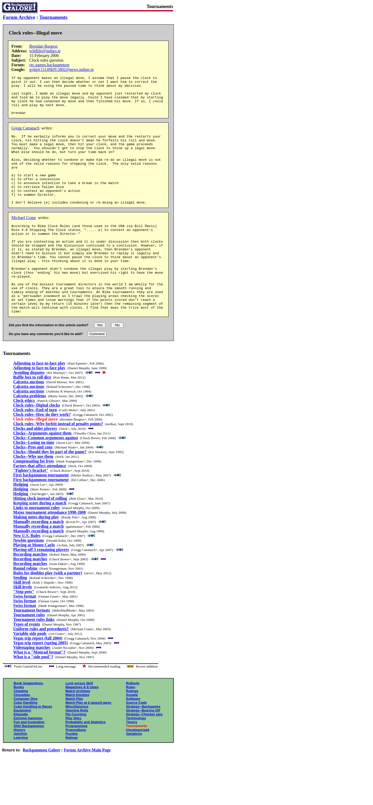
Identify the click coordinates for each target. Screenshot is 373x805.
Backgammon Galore (41, 789)
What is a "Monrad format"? (39, 692)
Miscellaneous (77, 746)
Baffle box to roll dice (32, 417)
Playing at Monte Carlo (34, 584)
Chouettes (21, 734)
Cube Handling (25, 742)
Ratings (72, 777)
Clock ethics (24, 440)
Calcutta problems (29, 435)
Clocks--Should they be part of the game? (50, 491)
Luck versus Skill (79, 723)
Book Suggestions (28, 723)
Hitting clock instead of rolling (40, 538)
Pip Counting (76, 754)
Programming (77, 765)
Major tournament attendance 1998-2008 (49, 552)
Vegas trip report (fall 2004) (37, 678)
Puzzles (72, 773)
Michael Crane (23, 239)
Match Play (74, 738)
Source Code (136, 742)
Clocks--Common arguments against (45, 477)
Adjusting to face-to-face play (39, 403)
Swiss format (24, 636)
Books (18, 727)
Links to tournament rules (36, 547)
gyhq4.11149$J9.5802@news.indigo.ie (61, 69)
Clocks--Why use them (33, 496)
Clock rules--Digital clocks (36, 445)
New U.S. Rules (26, 575)
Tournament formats (31, 650)
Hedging (20, 524)
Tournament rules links (33, 659)
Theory (131, 762)
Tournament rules (29, 654)
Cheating (20, 731)
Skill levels (22, 626)
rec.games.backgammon (49, 65)
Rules (130, 727)
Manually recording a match (38, 561)
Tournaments (53, 17)
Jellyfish (20, 773)
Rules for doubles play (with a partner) (47, 612)
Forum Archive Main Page (87, 789)
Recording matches (30, 594)
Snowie (132, 734)
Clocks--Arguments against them (42, 472)
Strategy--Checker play (144, 754)
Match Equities (77, 734)
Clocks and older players (35, 468)
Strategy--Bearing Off (143, 750)
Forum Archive (19, 17)
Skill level (21, 622)
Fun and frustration (28, 762)
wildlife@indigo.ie (45, 51)
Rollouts (132, 723)
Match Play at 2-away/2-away (88, 742)
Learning (20, 777)
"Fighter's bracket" (30, 510)
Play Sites (73, 758)
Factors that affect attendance (39, 505)
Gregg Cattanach (25, 136)
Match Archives (78, 731)
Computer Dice (25, 738)
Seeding (20, 617)
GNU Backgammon (28, 765)
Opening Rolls (77, 750)
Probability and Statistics (86, 762)
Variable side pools (29, 673)
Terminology (136, 758)
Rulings (132, 731)
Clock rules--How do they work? (42, 454)
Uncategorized (137, 769)
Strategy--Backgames (143, 746)
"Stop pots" (23, 631)
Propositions (76, 769)
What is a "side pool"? (33, 696)
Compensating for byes (33, 500)
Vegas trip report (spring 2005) (40, 682)
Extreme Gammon (27, 758)
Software (133, 738)
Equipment (22, 750)
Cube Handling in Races (32, 746)
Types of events (26, 664)
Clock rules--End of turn (35, 449)
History (19, 769)
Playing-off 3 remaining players (41, 589)
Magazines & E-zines (82, 727)
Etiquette (20, 754)
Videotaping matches (31, 687)
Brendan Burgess (43, 46)
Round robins (25, 608)
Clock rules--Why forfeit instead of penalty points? (58, 463)
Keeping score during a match (39, 542)
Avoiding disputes (29, 412)
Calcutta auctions (28, 421)
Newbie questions (28, 580)
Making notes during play (36, 556)
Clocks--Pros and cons (33, 486)
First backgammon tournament (41, 514)
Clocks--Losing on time (33, 482)
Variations (134, 773)
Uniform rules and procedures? (41, 668)
